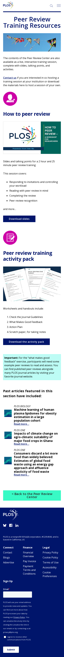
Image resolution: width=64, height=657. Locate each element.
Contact (7, 552)
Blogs (6, 557)
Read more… (21, 424)
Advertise (8, 562)
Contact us (9, 77)
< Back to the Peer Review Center (32, 495)
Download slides (19, 219)
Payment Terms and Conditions (29, 569)
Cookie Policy (50, 557)
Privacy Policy (50, 552)
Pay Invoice (29, 561)
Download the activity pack (26, 341)
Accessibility (50, 567)
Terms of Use (51, 562)
